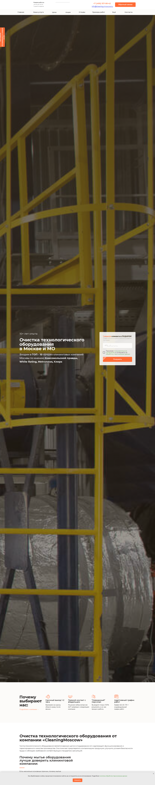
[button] (125, 4)
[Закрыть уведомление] (153, 774)
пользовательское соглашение (116, 351)
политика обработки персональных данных (113, 776)
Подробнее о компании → (29, 709)
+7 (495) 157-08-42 (102, 3)
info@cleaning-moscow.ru (102, 6)
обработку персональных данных (118, 354)
